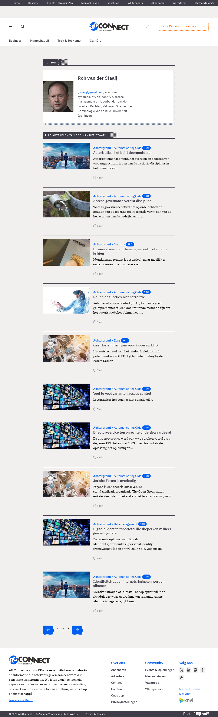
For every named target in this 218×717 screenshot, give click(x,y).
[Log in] (147, 26)
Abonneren (158, 2)
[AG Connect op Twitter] (181, 670)
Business (15, 41)
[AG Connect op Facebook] (202, 670)
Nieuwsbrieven (90, 2)
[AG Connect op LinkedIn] (188, 670)
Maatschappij (39, 41)
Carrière (95, 41)
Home (16, 2)
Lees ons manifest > (21, 700)
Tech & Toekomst (69, 41)
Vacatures (113, 2)
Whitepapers (135, 2)
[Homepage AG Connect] (109, 26)
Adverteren (179, 2)
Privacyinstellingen (124, 702)
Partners (200, 2)
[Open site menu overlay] (10, 26)
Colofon (116, 689)
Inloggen (210, 2)
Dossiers (33, 2)
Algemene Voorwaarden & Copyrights (57, 714)
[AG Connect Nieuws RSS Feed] (181, 677)
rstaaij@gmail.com (91, 92)
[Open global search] (22, 26)
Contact (116, 683)
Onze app (117, 695)
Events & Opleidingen (60, 2)
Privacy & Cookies (95, 714)
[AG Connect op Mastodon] (195, 670)
